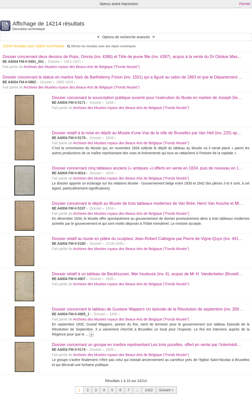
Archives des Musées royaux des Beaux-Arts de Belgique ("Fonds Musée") (82, 67)
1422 (149, 390)
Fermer (245, 4)
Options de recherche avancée (126, 37)
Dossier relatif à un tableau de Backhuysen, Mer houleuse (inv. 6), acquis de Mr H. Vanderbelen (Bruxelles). (148, 274)
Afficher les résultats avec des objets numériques (101, 46)
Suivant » (166, 390)
